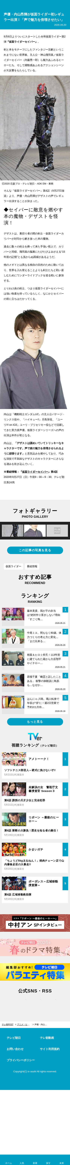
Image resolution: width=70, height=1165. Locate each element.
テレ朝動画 (47, 1037)
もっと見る (35, 721)
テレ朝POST (35, 5)
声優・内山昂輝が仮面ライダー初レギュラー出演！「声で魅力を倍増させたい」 (43, 1024)
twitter (20, 1002)
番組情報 (32, 566)
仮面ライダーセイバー (35, 471)
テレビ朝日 (14, 1037)
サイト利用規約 (50, 1049)
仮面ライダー (13, 566)
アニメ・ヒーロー (25, 1024)
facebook (35, 1002)
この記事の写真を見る (35, 550)
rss (50, 1002)
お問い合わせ (15, 1049)
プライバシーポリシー (21, 1060)
